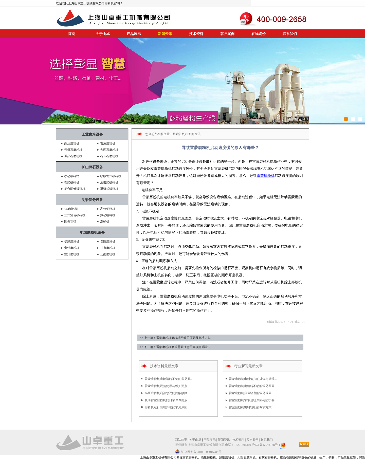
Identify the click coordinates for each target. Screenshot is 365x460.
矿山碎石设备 (92, 167)
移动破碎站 (71, 176)
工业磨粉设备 (92, 134)
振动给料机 (107, 215)
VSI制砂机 (71, 209)
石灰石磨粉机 (109, 156)
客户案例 (227, 34)
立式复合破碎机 (74, 215)
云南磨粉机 (107, 254)
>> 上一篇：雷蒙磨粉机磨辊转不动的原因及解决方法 (175, 338)
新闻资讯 (165, 34)
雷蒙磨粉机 (107, 143)
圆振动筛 (70, 221)
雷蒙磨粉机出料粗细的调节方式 (250, 407)
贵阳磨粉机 (107, 241)
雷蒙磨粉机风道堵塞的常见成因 (250, 393)
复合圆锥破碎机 (74, 189)
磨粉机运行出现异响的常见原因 (166, 407)
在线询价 (258, 34)
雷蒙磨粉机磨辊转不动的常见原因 (252, 386)
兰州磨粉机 (71, 254)
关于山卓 (103, 34)
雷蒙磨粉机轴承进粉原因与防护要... (253, 400)
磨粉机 (109, 3)
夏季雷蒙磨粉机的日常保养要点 (166, 400)
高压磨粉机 (71, 143)
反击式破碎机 (109, 182)
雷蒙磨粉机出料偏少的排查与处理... (253, 379)
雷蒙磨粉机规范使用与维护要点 (166, 386)
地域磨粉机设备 (92, 232)
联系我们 (290, 34)
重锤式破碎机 (109, 189)
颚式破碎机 (71, 182)
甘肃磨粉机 (107, 248)
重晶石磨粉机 (73, 156)
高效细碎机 (107, 209)
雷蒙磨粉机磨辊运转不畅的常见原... (169, 379)
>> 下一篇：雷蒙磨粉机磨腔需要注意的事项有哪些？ (175, 347)
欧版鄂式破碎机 (110, 176)
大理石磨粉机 (109, 150)
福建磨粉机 (71, 241)
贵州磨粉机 (71, 248)
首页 (71, 34)
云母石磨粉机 (73, 150)
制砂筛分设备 (92, 200)
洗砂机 (104, 221)
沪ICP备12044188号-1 (266, 445)
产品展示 (134, 34)
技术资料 (196, 34)
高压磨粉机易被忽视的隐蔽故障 (166, 393)
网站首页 (179, 134)
